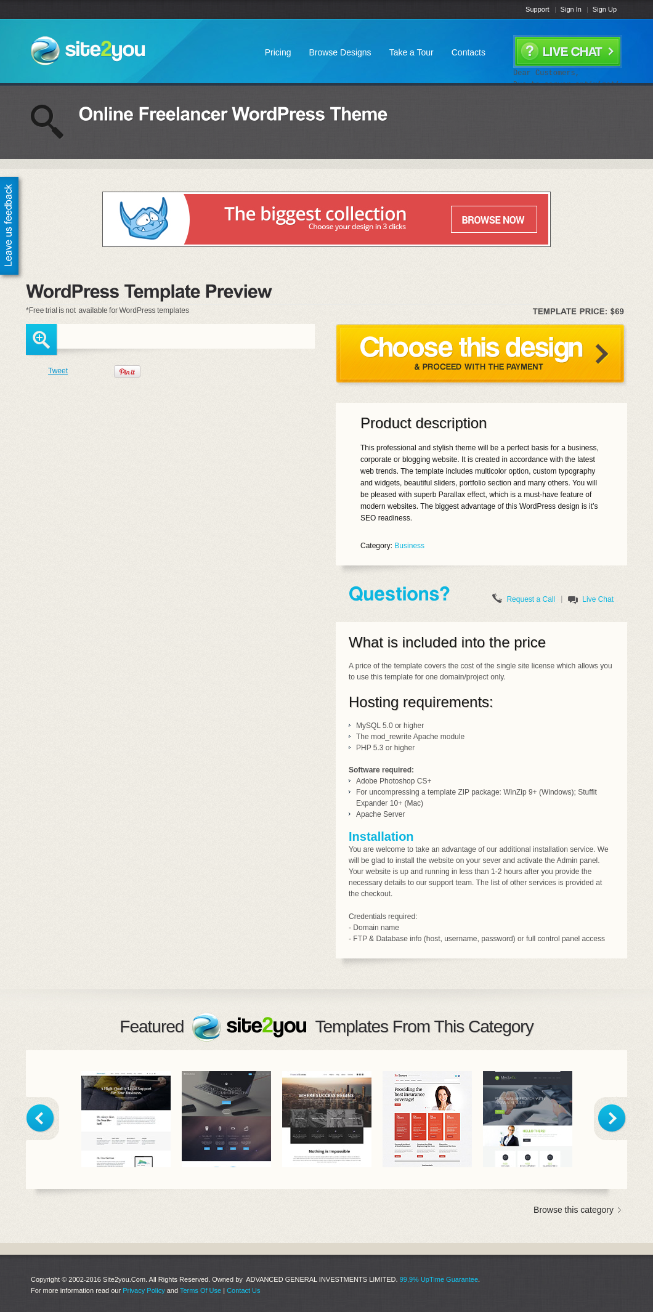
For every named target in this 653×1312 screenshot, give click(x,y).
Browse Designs (340, 52)
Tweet (58, 370)
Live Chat (598, 599)
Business (409, 545)
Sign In (571, 9)
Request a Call (530, 599)
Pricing (278, 52)
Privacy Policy (143, 1290)
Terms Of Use (200, 1290)
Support (537, 9)
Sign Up (605, 9)
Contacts (468, 52)
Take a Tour (411, 52)
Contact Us (243, 1290)
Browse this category (573, 1210)
